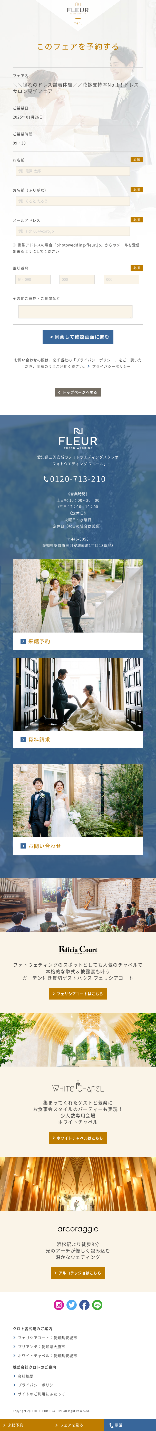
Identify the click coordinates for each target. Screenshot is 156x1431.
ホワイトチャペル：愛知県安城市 (47, 1356)
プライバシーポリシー (111, 366)
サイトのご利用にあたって (41, 1394)
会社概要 (26, 1376)
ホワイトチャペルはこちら (80, 1138)
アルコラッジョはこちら (80, 1273)
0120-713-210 (78, 479)
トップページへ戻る (79, 392)
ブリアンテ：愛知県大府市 (41, 1347)
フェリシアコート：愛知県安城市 (47, 1338)
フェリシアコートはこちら (80, 994)
